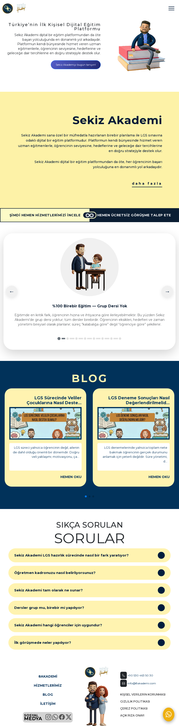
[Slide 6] (102, 338)
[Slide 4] (85, 338)
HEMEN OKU (71, 477)
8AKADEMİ (47, 676)
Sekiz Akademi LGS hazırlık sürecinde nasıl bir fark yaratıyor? (89, 555)
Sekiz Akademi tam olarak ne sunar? (89, 590)
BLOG (48, 694)
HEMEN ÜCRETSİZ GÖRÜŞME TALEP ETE (134, 215)
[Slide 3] (76, 338)
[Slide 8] (120, 338)
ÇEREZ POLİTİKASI (134, 708)
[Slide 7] (111, 338)
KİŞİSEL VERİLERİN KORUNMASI (142, 694)
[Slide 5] (94, 338)
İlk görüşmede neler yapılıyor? (89, 642)
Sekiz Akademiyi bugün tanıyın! (76, 64)
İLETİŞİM (47, 704)
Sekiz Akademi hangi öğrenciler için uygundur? (89, 625)
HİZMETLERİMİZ (48, 685)
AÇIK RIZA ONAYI (132, 715)
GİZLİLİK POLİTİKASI (135, 701)
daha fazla (147, 183)
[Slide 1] (59, 338)
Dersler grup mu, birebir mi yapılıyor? (89, 607)
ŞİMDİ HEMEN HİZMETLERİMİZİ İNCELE (45, 215)
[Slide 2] (67, 338)
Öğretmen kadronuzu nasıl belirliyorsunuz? (89, 572)
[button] (86, 496)
